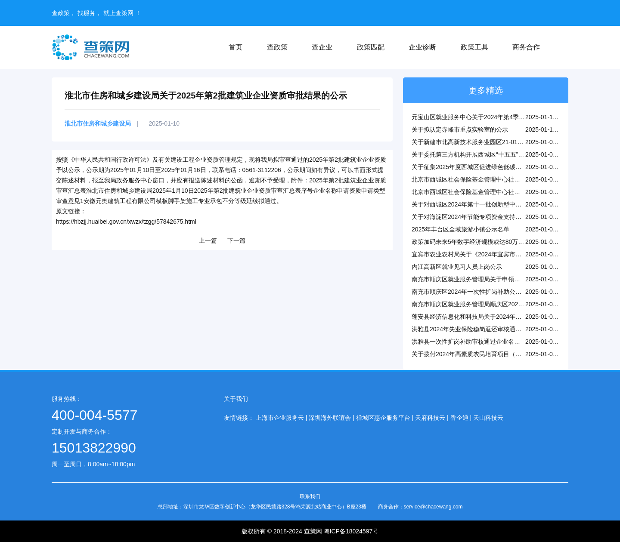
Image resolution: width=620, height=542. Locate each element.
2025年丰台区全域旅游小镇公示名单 (460, 229)
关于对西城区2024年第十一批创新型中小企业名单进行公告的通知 (500, 204)
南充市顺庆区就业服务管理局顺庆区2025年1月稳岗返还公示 (492, 304)
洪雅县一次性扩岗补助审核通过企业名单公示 (472, 341)
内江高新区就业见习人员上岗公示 (457, 266)
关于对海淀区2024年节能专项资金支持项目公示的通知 (485, 216)
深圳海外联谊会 (330, 417)
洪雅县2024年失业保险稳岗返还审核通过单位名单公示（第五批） (500, 329)
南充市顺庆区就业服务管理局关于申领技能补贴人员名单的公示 (496, 279)
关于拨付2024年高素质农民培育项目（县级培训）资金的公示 (494, 354)
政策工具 (474, 47)
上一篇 (208, 240)
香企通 (459, 417)
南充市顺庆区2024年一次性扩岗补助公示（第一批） (482, 291)
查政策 (277, 47)
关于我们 (236, 398)
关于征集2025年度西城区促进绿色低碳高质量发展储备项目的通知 (500, 166)
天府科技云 (430, 417)
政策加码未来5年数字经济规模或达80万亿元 (471, 241)
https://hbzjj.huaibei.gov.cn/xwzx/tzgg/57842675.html (126, 221)
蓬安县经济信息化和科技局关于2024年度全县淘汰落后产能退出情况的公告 (512, 316)
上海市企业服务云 (280, 417)
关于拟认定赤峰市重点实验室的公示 (460, 129)
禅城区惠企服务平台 (383, 417)
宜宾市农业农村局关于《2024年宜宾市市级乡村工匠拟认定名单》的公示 (509, 254)
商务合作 (526, 47)
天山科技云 (488, 417)
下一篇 (236, 240)
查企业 (322, 47)
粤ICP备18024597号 (351, 531)
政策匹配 (370, 47)
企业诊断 (422, 47)
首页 (235, 47)
